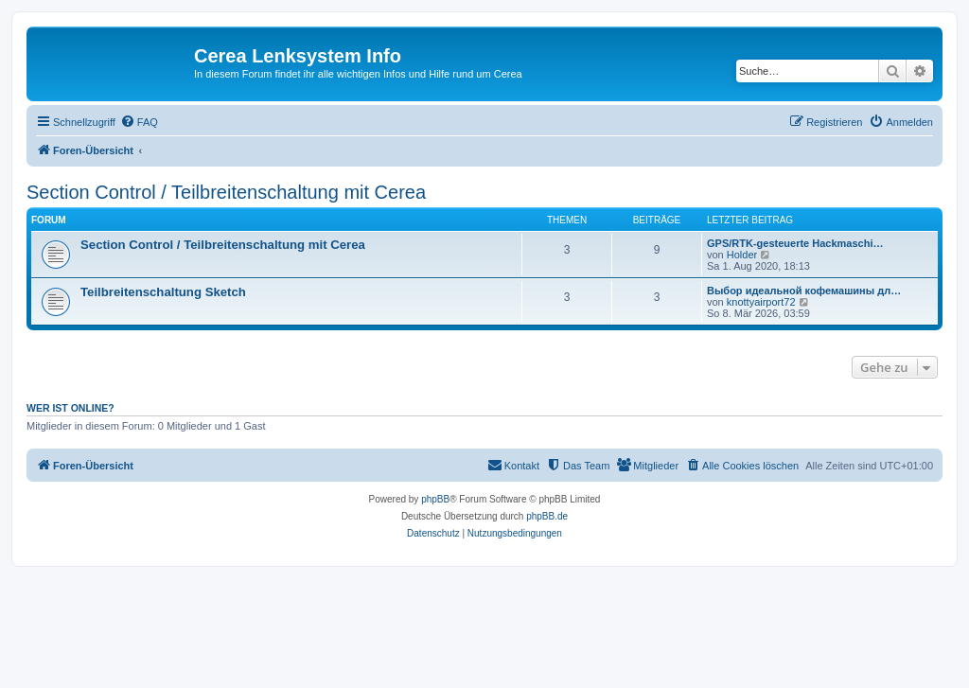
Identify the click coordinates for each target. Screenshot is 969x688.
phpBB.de (547, 516)
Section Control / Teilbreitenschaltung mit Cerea (226, 192)
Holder (742, 254)
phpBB (435, 499)
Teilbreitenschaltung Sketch (163, 292)
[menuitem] (139, 122)
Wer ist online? (70, 408)
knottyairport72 (761, 302)
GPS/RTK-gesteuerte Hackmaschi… (795, 243)
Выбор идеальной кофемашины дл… (804, 290)
